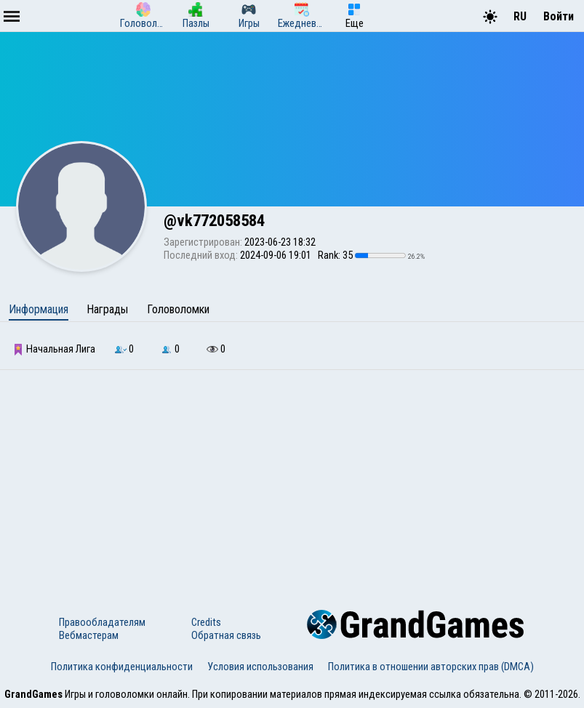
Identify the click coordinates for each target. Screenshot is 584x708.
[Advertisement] (292, 479)
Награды (107, 309)
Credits (206, 622)
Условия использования (260, 666)
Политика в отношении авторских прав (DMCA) (431, 666)
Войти (558, 16)
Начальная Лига (53, 348)
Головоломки (178, 309)
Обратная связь (226, 635)
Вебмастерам (89, 635)
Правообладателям (102, 622)
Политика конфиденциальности (122, 666)
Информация (38, 309)
